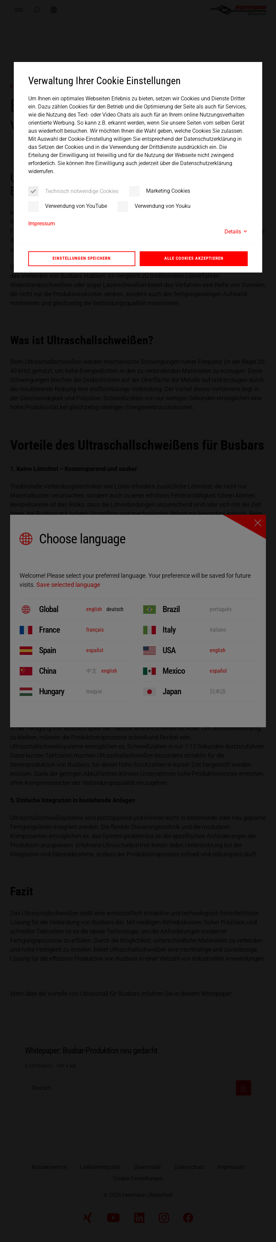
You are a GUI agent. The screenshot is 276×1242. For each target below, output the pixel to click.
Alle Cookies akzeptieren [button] (193, 258)
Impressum (41, 223)
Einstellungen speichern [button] (82, 258)
